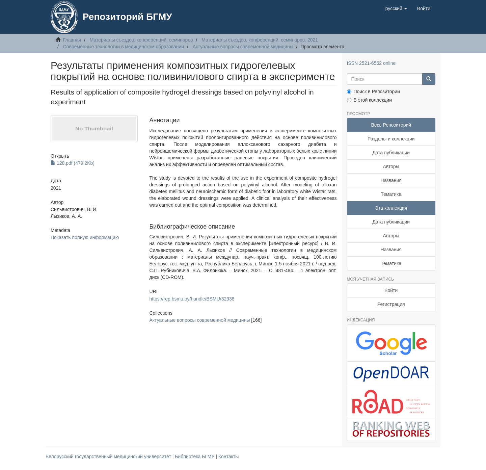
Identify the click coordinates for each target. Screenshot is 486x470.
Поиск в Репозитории (373, 91)
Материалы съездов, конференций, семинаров (141, 40)
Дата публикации (391, 152)
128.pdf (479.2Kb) (72, 163)
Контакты (228, 456)
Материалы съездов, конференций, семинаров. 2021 (259, 40)
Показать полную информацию (85, 237)
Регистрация (391, 304)
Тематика (391, 194)
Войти (391, 290)
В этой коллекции (369, 100)
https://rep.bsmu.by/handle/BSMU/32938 (191, 299)
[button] (396, 8)
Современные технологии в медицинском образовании (123, 46)
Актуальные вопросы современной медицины (243, 46)
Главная (72, 40)
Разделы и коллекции (391, 138)
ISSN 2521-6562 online (371, 63)
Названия (391, 180)
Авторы (391, 166)
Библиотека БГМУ (195, 456)
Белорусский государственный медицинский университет (109, 456)
